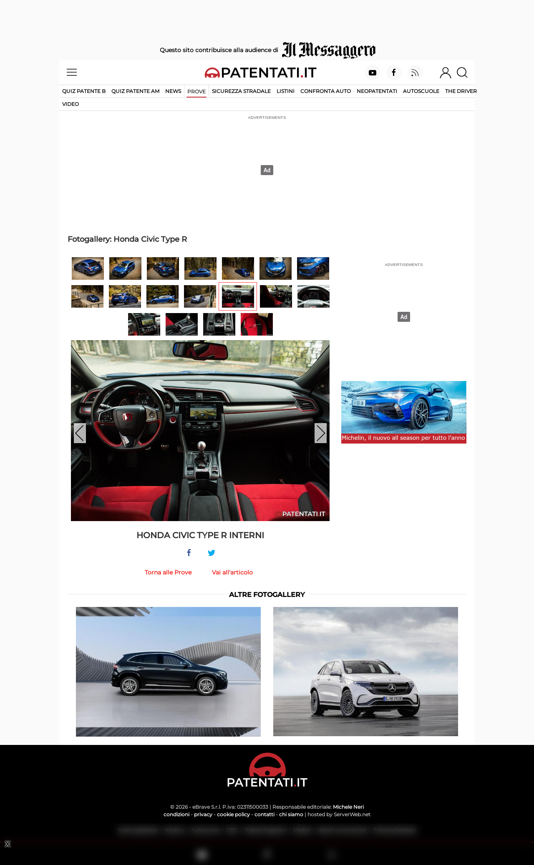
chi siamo (291, 814)
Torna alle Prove (168, 572)
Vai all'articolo (232, 572)
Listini (286, 91)
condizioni (176, 814)
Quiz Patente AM (135, 91)
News (173, 91)
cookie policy (233, 814)
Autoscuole (421, 91)
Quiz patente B (84, 91)
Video (70, 104)
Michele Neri (348, 807)
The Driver (461, 91)
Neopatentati (377, 91)
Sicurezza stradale (241, 91)
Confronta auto (325, 91)
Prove (196, 91)
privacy (203, 814)
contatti (264, 814)
